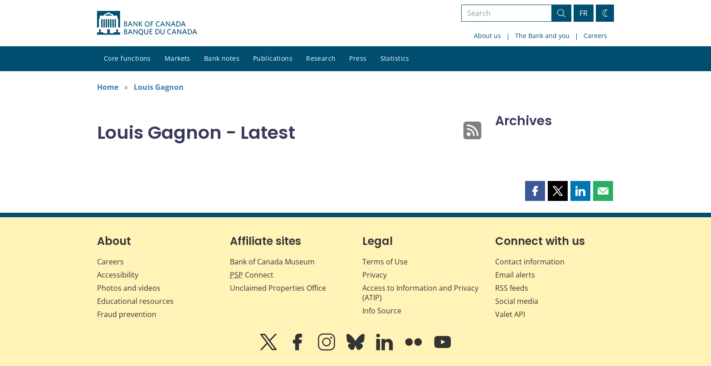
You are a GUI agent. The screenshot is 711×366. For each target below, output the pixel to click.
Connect (251, 275)
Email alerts (515, 275)
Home (107, 87)
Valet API (510, 314)
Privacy (374, 275)
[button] (535, 191)
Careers (595, 35)
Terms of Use (385, 262)
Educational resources (135, 301)
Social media (516, 301)
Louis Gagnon (159, 87)
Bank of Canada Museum (272, 262)
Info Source (381, 311)
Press (357, 58)
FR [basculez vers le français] (584, 13)
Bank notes (221, 58)
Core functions (127, 58)
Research (321, 58)
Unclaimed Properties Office (278, 288)
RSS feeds (511, 288)
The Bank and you (542, 35)
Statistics (394, 58)
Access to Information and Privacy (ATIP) (420, 293)
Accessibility (117, 275)
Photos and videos (129, 288)
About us (487, 35)
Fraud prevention (126, 314)
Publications (272, 58)
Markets (177, 58)
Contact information (530, 262)
